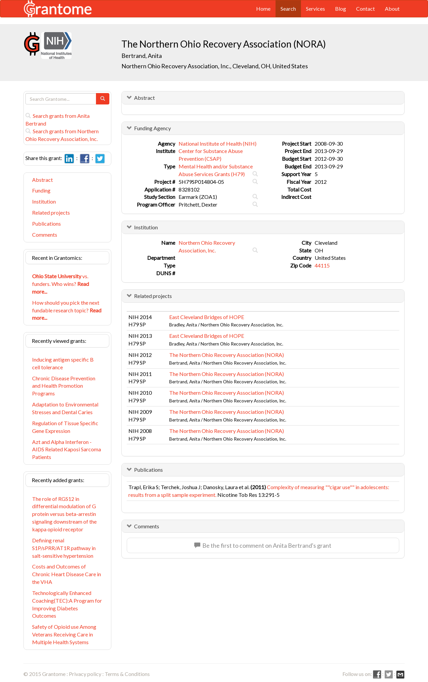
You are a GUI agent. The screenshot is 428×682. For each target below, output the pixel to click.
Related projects (51, 212)
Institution (44, 201)
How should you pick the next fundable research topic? (66, 310)
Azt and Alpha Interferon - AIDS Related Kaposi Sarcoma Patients (66, 449)
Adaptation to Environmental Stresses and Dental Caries (65, 408)
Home (263, 8)
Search (288, 8)
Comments (44, 234)
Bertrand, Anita (142, 55)
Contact (365, 8)
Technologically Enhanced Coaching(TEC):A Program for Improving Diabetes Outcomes (67, 604)
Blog (340, 8)
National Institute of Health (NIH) (217, 143)
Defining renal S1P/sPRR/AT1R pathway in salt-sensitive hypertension (64, 548)
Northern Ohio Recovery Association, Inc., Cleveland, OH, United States (214, 66)
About (392, 8)
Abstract (42, 179)
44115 (322, 265)
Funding (41, 190)
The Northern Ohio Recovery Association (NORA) (226, 355)
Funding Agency (152, 128)
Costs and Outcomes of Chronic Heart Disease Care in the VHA (66, 574)
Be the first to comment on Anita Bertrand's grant (262, 545)
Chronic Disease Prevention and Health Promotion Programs (63, 386)
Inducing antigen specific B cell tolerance (63, 363)
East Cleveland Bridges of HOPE (206, 317)
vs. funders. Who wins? (60, 284)
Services (315, 8)
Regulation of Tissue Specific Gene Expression (65, 427)
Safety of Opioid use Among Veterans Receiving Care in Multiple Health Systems (64, 634)
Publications (46, 223)
